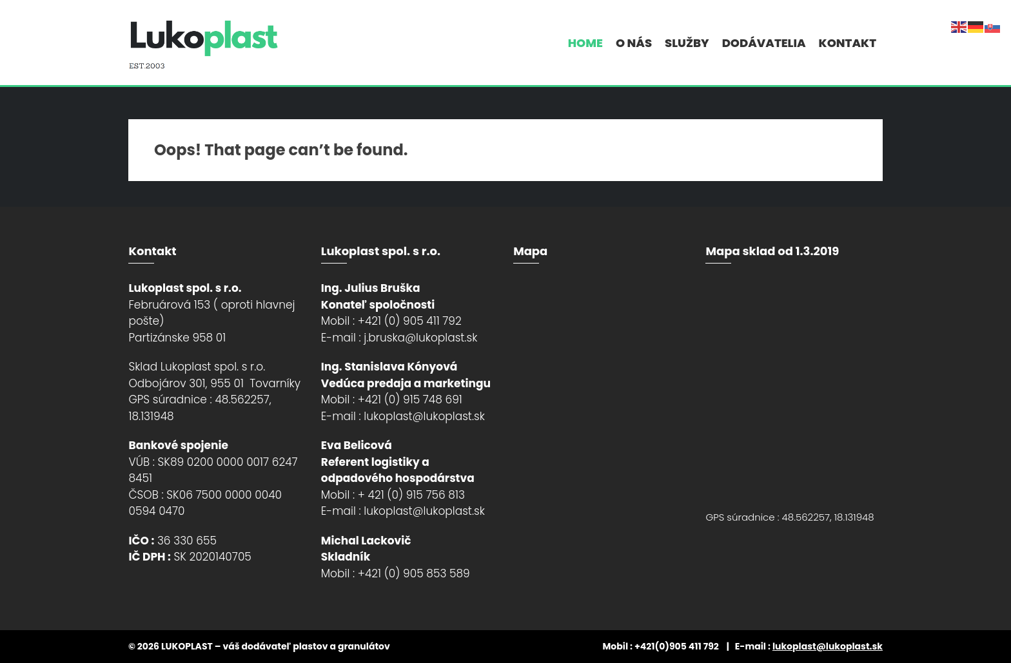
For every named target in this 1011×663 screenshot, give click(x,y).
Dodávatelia (764, 43)
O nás (634, 43)
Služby (687, 43)
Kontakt (847, 43)
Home (585, 43)
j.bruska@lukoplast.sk (420, 337)
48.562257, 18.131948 (828, 517)
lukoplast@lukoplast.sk (424, 416)
